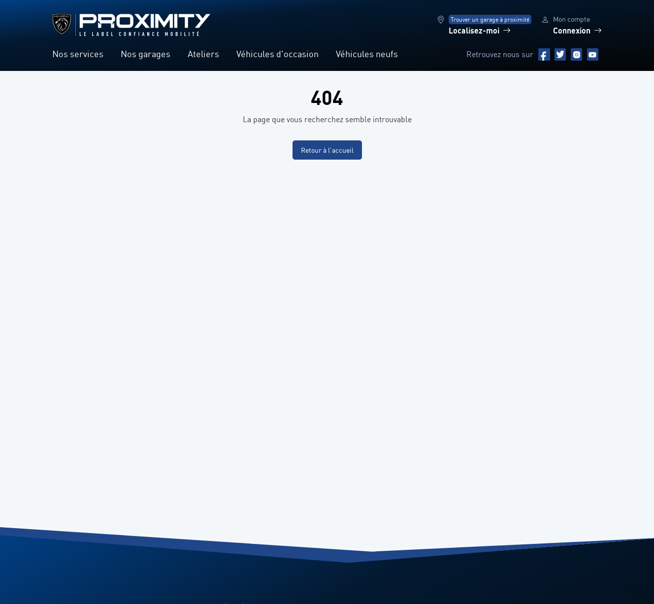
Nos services (77, 53)
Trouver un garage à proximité (490, 19)
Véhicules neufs (367, 53)
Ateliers (203, 53)
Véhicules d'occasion (277, 53)
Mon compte (571, 19)
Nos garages (145, 53)
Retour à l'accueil (327, 150)
